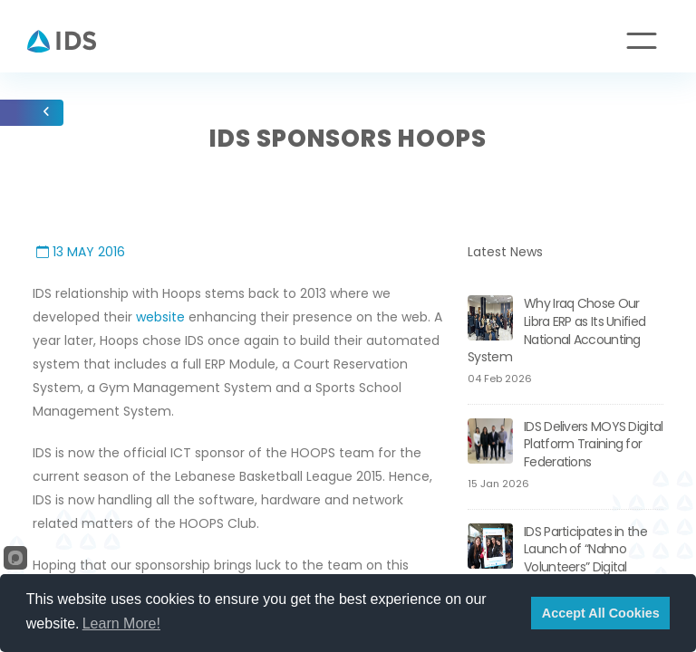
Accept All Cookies (601, 613)
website (160, 317)
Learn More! (121, 623)
